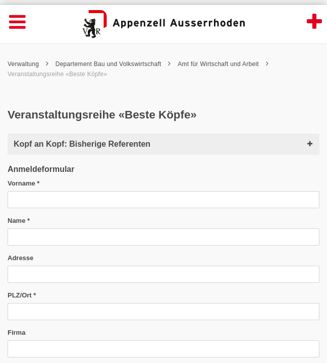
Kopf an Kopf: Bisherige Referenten (163, 144)
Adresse (20, 258)
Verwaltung (28, 64)
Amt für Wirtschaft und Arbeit (223, 64)
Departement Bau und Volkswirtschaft (113, 64)
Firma (16, 332)
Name (19, 220)
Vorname (23, 183)
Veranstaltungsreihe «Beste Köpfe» (57, 74)
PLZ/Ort (22, 295)
